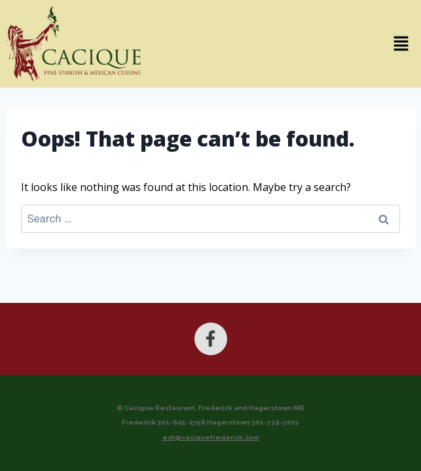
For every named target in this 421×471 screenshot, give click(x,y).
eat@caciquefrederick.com (210, 437)
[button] (284, 44)
